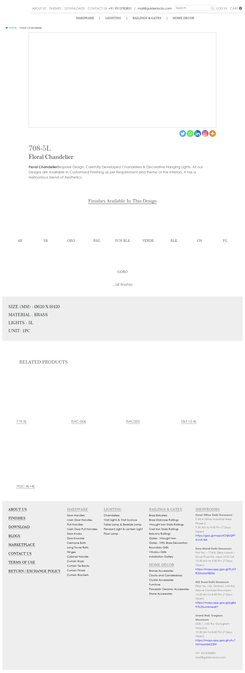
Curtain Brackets (77, 575)
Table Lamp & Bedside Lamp (122, 524)
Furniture (154, 584)
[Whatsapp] (190, 133)
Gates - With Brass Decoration (168, 543)
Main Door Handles (79, 520)
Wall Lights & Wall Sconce (120, 520)
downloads (75, 8)
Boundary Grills (158, 547)
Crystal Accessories (161, 580)
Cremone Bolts (76, 543)
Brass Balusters (158, 515)
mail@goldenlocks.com (155, 8)
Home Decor (183, 18)
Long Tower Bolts (77, 547)
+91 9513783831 (120, 8)
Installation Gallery (161, 556)
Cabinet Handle (77, 556)
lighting (113, 18)
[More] (212, 133)
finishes (55, 8)
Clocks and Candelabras (165, 575)
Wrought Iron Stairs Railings (166, 524)
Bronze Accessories (161, 570)
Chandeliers (111, 515)
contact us (97, 8)
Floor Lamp (111, 533)
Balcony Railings (159, 533)
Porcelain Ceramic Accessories (169, 589)
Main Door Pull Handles (82, 529)
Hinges (71, 552)
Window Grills (157, 552)
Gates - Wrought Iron (162, 538)
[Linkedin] (197, 133)
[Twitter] (182, 133)
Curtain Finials (76, 570)
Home (11, 27)
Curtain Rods (75, 561)
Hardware (85, 18)
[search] (192, 8)
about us (39, 8)
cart (235, 8)
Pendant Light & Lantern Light (123, 529)
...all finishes (123, 284)
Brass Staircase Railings (163, 520)
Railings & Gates (146, 18)
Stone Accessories (160, 593)
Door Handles (76, 515)
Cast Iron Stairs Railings (163, 529)
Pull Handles (75, 524)
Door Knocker (75, 538)
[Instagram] (205, 133)
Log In (221, 8)
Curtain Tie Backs (78, 565)
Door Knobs (74, 533)
